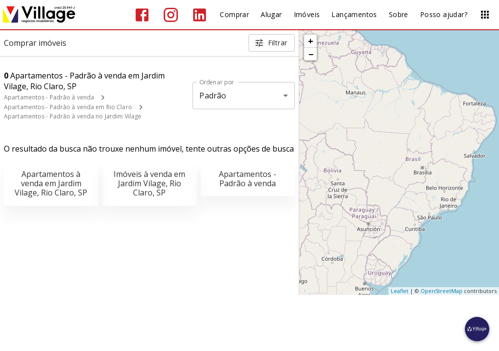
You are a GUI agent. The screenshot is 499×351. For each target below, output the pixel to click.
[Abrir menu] (485, 14)
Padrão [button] (212, 95)
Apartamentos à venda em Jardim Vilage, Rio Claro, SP (51, 183)
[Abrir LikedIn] (199, 14)
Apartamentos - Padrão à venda (49, 97)
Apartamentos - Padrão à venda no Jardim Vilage (72, 116)
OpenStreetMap (441, 290)
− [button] (310, 54)
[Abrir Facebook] (142, 14)
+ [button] (310, 41)
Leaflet (399, 290)
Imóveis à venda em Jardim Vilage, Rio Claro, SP (149, 183)
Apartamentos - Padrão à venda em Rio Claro (68, 107)
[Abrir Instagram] (170, 14)
